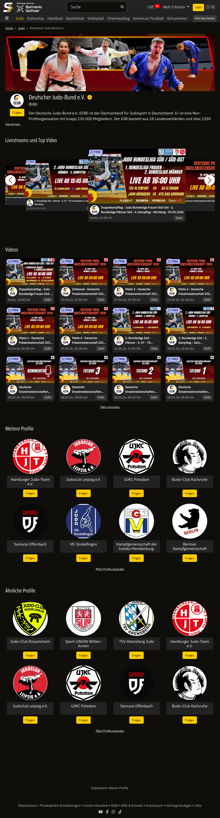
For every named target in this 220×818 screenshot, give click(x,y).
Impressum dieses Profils (109, 788)
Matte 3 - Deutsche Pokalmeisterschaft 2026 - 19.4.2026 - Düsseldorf (141, 291)
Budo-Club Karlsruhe (189, 479)
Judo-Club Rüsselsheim (30, 641)
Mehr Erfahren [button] (174, 7)
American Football (148, 18)
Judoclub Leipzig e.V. (83, 479)
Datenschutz (28, 806)
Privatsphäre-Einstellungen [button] (60, 806)
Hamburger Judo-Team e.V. (30, 481)
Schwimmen (177, 18)
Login (198, 7)
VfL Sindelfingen (83, 544)
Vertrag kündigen (179, 806)
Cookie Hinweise (96, 806)
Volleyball (95, 18)
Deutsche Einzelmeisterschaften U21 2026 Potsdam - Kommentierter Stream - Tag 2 (35, 389)
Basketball (75, 18)
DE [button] (210, 7)
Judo (20, 18)
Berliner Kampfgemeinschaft (190, 546)
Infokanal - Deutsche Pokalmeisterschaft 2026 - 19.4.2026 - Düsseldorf (88, 291)
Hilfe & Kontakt (132, 806)
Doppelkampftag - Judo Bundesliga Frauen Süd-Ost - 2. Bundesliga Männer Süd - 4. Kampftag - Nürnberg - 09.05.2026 (142, 210)
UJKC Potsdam (136, 479)
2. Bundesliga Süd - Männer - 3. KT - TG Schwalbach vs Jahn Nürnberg (62, 203)
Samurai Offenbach (30, 544)
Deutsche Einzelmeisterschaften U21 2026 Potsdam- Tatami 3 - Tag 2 (86, 389)
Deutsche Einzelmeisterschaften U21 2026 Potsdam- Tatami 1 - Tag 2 (193, 389)
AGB (114, 806)
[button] (10, 180)
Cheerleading (118, 18)
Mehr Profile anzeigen (110, 569)
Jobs (198, 806)
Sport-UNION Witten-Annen (83, 643)
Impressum (155, 806)
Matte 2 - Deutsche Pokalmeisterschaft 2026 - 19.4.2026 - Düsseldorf (194, 291)
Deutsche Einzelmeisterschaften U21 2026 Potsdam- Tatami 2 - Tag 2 (140, 389)
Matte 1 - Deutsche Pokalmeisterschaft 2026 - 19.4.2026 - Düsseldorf (35, 340)
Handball (55, 18)
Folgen (17, 112)
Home (9, 28)
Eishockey (35, 18)
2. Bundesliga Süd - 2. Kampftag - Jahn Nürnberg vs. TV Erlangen (194, 340)
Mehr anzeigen (110, 407)
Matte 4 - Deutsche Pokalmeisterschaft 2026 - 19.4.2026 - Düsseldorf (88, 340)
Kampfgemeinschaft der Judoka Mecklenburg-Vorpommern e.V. (136, 546)
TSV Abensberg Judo (136, 641)
